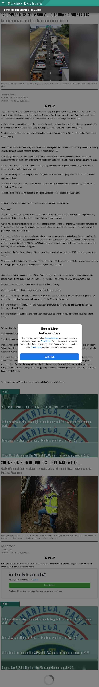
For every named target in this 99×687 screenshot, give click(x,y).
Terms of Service (51, 338)
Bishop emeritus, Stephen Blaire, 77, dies (22, 9)
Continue (49, 357)
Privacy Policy (46, 341)
